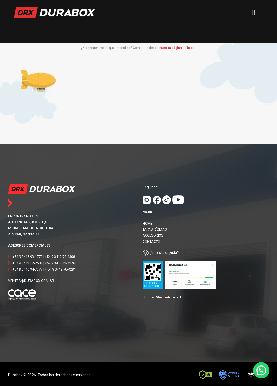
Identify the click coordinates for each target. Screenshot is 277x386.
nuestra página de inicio (177, 48)
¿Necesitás (158, 253)
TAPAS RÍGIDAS (155, 229)
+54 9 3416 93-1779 (27, 257)
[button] (261, 370)
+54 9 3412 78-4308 (60, 257)
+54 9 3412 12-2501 (27, 263)
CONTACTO (151, 241)
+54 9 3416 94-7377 (27, 269)
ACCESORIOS (153, 235)
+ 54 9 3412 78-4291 (60, 269)
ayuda (172, 253)
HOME (147, 223)
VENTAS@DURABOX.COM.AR (31, 281)
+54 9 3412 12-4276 (60, 263)
